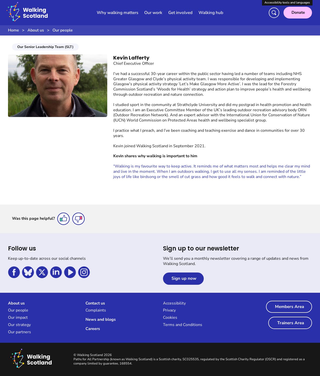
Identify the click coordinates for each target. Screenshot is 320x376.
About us (36, 30)
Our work (153, 13)
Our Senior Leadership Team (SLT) (45, 46)
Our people (62, 30)
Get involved (180, 13)
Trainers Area (290, 323)
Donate (298, 12)
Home (13, 30)
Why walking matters (117, 13)
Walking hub (210, 13)
